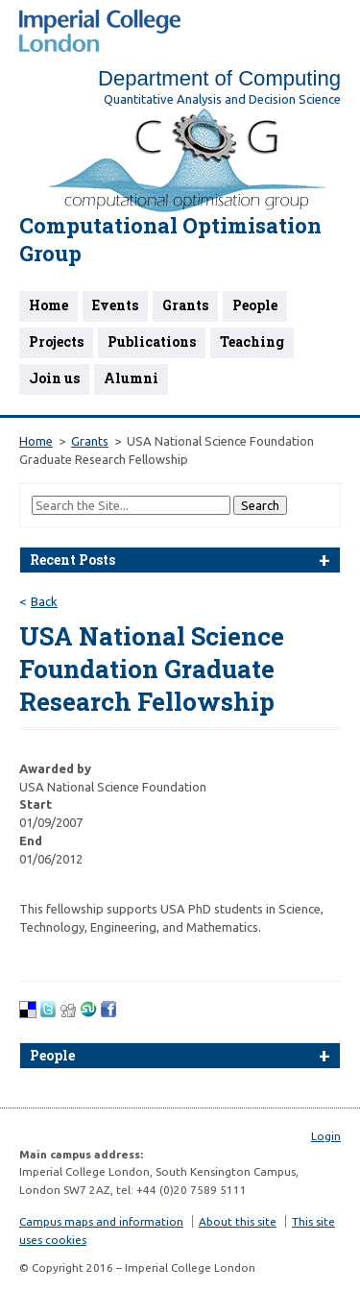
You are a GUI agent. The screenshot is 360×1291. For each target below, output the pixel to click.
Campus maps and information (101, 1221)
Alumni (131, 378)
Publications (152, 341)
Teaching (252, 341)
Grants (185, 305)
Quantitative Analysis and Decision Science (222, 99)
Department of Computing (219, 78)
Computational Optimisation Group (170, 239)
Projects (56, 341)
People (254, 305)
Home (48, 305)
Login (326, 1136)
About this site (237, 1221)
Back (44, 601)
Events (115, 305)
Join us (54, 378)
